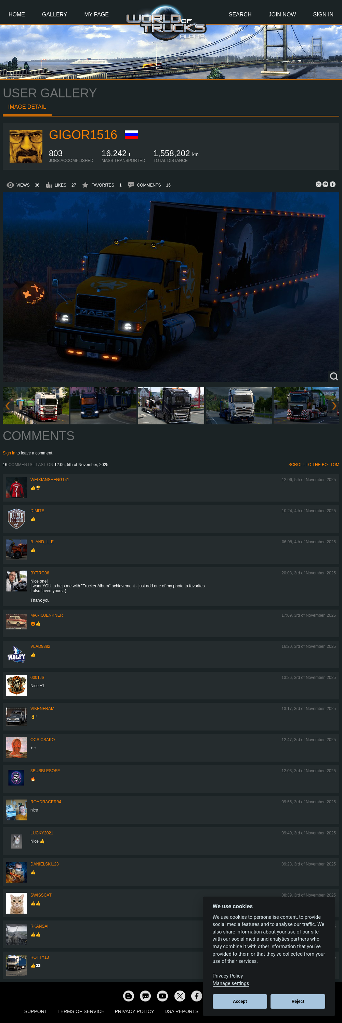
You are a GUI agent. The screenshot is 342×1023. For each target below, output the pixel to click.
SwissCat (41, 895)
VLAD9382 (40, 646)
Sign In (323, 14)
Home (17, 14)
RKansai (39, 926)
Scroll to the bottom (313, 464)
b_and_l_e (42, 542)
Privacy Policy (134, 1011)
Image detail (27, 107)
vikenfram (42, 708)
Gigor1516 (83, 135)
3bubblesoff (45, 770)
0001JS (37, 677)
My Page (96, 14)
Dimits (37, 510)
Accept (240, 1001)
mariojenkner (46, 615)
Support (35, 1011)
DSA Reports (181, 1011)
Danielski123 (44, 864)
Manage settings (231, 983)
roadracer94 (45, 802)
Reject (298, 1001)
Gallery (54, 14)
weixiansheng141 (49, 479)
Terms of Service (80, 1011)
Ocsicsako (42, 739)
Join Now (282, 14)
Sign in (9, 453)
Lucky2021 (41, 833)
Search (240, 14)
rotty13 (39, 957)
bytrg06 (39, 573)
